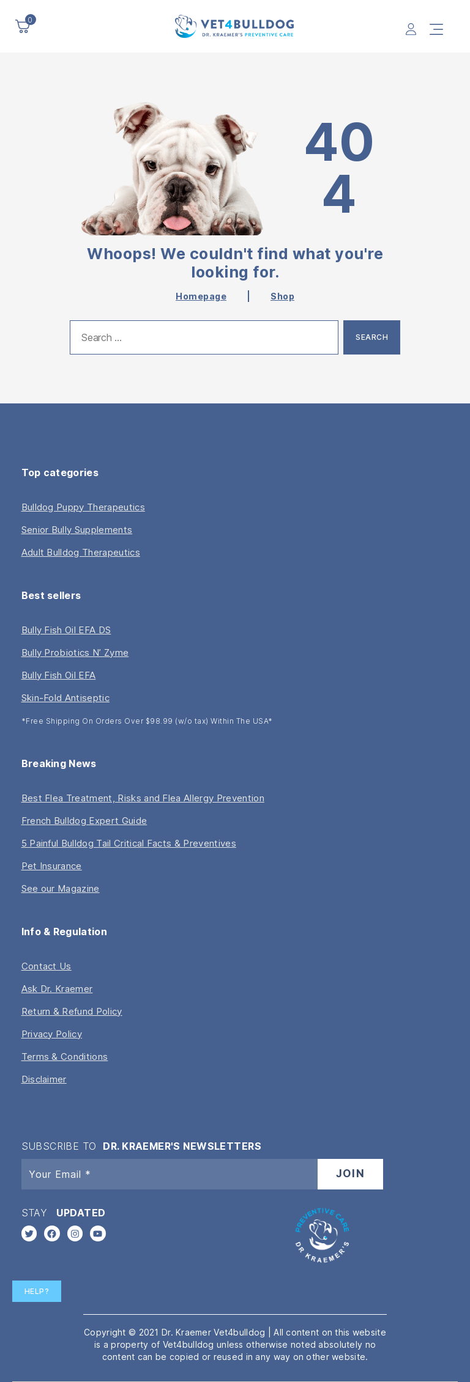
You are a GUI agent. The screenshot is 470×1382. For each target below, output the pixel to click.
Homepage (201, 296)
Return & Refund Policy (71, 1011)
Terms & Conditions (64, 1056)
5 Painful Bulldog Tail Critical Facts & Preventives (128, 843)
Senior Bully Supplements (77, 529)
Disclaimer (44, 1079)
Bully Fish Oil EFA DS (66, 630)
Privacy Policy (51, 1034)
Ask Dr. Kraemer (57, 988)
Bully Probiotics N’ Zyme (75, 652)
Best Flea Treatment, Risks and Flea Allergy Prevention (142, 798)
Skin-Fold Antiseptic (65, 698)
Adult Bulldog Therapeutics (80, 552)
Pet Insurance (51, 866)
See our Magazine (60, 888)
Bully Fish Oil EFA (58, 675)
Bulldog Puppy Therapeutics (83, 507)
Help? (37, 1291)
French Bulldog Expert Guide (84, 820)
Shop (282, 296)
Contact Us (46, 966)
